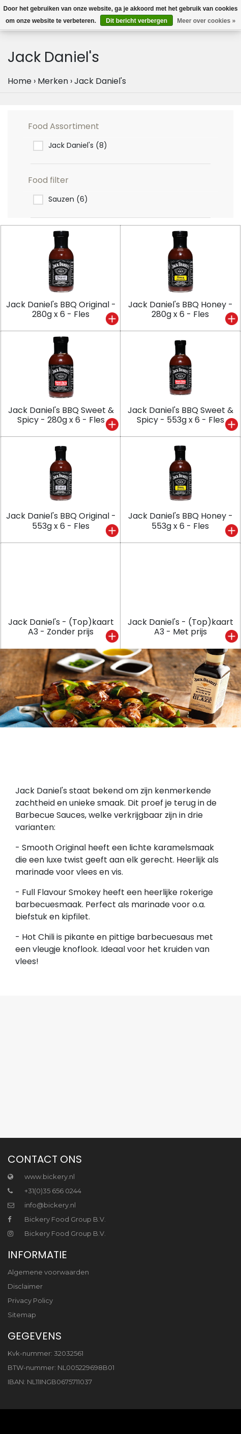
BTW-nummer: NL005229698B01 (61, 1367)
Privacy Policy (30, 1300)
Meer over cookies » (206, 20)
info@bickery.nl (42, 1205)
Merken (53, 81)
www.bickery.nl (41, 1176)
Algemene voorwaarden (48, 1272)
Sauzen (68, 199)
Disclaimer (25, 1286)
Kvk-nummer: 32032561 (45, 1353)
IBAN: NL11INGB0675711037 (50, 1382)
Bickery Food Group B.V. (57, 1219)
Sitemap (22, 1315)
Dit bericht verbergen (136, 20)
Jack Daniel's (100, 81)
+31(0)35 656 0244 (44, 1191)
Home (20, 81)
